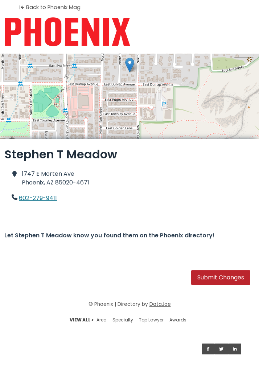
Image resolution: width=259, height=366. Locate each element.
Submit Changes (220, 277)
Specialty (122, 320)
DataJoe (160, 304)
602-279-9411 (38, 198)
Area (101, 320)
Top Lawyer (151, 320)
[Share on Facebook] (208, 349)
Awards (177, 320)
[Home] (129, 32)
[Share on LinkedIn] (235, 349)
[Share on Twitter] (221, 349)
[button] (129, 65)
